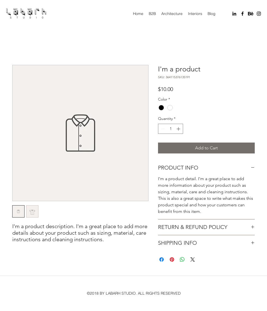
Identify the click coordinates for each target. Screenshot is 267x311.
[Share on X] (192, 259)
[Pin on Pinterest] (172, 259)
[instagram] (259, 13)
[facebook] (242, 13)
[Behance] (250, 13)
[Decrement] (162, 129)
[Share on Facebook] (161, 259)
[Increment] (178, 129)
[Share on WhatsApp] (182, 259)
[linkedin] (234, 13)
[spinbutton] (170, 129)
